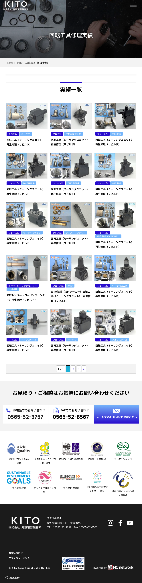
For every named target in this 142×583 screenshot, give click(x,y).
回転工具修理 (25, 63)
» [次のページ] (83, 369)
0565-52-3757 (63, 527)
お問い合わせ (16, 553)
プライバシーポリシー (20, 558)
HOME (10, 63)
